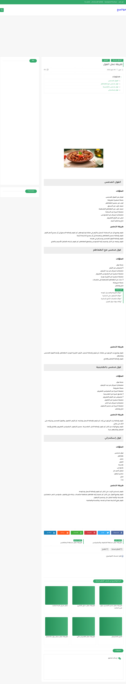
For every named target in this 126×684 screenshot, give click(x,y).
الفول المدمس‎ (113, 81)
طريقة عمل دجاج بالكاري (86, 606)
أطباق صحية (117, 60)
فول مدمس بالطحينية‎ (110, 87)
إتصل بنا (87, 2)
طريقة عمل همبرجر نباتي (86, 637)
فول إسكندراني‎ (113, 90)
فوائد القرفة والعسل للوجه (111, 293)
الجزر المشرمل (116, 637)
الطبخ (106, 60)
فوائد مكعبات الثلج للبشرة (111, 299)
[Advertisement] (63, 37)
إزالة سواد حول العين (113, 302)
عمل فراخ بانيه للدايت (60, 606)
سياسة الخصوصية (111, 2)
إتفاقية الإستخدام (97, 2)
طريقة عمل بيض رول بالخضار (57, 637)
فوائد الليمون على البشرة (111, 296)
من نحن (121, 2)
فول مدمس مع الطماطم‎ (109, 84)
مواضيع (121, 10)
